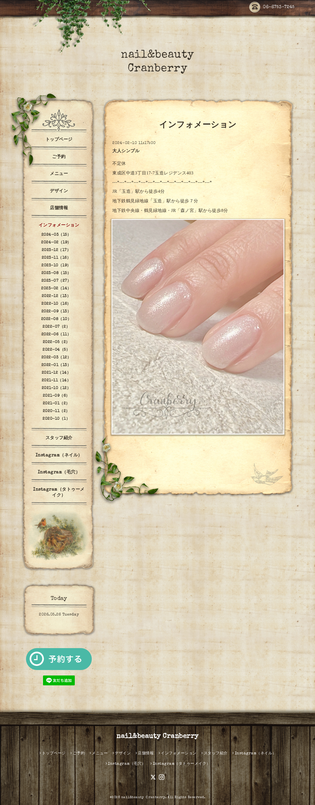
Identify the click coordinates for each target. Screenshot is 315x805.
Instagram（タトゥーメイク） (59, 493)
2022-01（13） (56, 365)
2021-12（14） (56, 373)
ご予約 (59, 157)
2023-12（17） (56, 250)
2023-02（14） (56, 289)
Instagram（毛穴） (59, 472)
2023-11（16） (56, 258)
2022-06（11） (56, 335)
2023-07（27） (56, 281)
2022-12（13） (56, 296)
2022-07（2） (56, 327)
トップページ (59, 140)
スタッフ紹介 (59, 438)
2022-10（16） (56, 304)
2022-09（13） (56, 312)
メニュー (59, 174)
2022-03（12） (56, 358)
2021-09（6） (56, 396)
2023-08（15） (56, 273)
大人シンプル (125, 151)
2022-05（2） (56, 342)
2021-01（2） (56, 404)
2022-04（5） (56, 350)
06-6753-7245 (271, 7)
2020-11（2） (56, 411)
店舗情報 (59, 208)
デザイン (59, 191)
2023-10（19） (56, 266)
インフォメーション (59, 225)
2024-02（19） (56, 243)
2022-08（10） (56, 319)
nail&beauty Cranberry (157, 736)
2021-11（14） (56, 381)
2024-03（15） (56, 235)
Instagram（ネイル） (59, 455)
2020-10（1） (56, 419)
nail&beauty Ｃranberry (143, 797)
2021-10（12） (56, 388)
